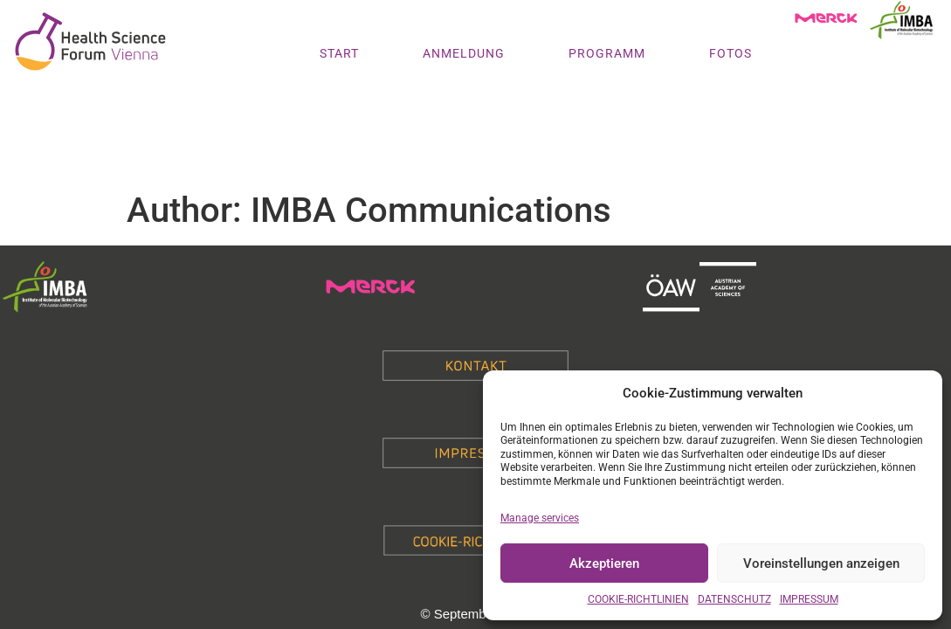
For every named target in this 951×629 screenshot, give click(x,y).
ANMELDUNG (464, 53)
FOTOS (730, 53)
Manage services (539, 518)
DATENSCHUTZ (734, 599)
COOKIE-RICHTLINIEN (638, 599)
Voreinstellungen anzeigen (821, 563)
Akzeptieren (604, 563)
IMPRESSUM (809, 599)
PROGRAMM (607, 53)
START (339, 53)
